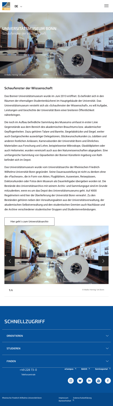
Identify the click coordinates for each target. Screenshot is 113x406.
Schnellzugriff (24, 321)
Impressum (63, 398)
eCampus (71, 369)
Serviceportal (103, 369)
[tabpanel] (56, 45)
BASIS (85, 369)
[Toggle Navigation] (106, 6)
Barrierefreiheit (66, 401)
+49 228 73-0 (28, 369)
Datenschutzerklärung (82, 398)
